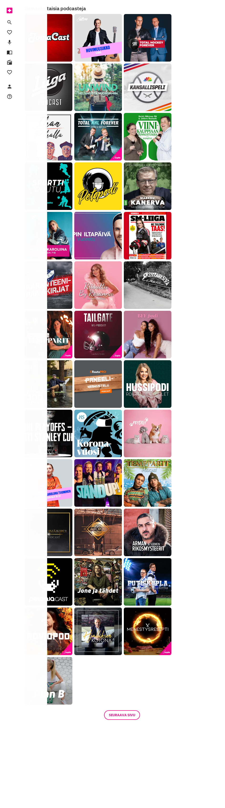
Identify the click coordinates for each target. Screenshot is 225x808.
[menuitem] (9, 10)
